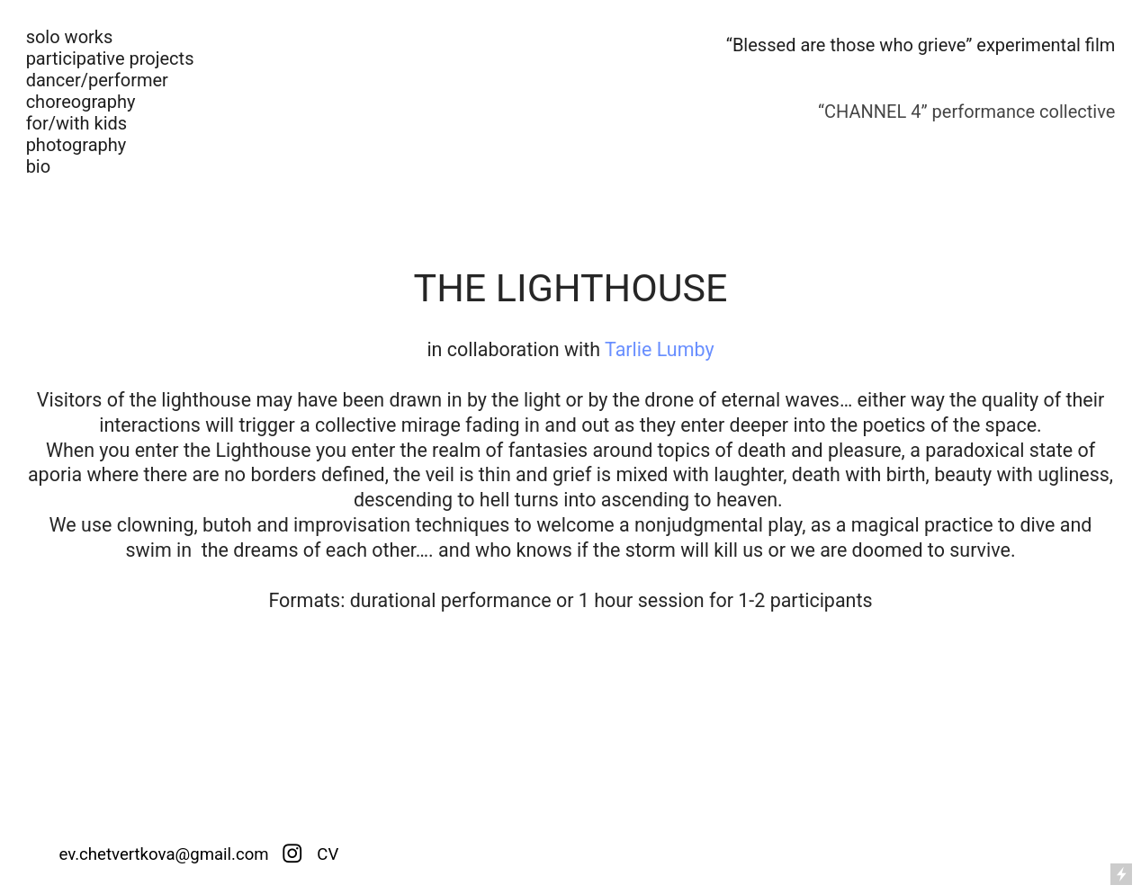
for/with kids (77, 123)
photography (76, 145)
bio (38, 166)
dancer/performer (97, 80)
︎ (292, 854)
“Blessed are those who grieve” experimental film (921, 45)
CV (326, 854)
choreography (81, 101)
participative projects (110, 58)
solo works (69, 37)
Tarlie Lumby (659, 349)
